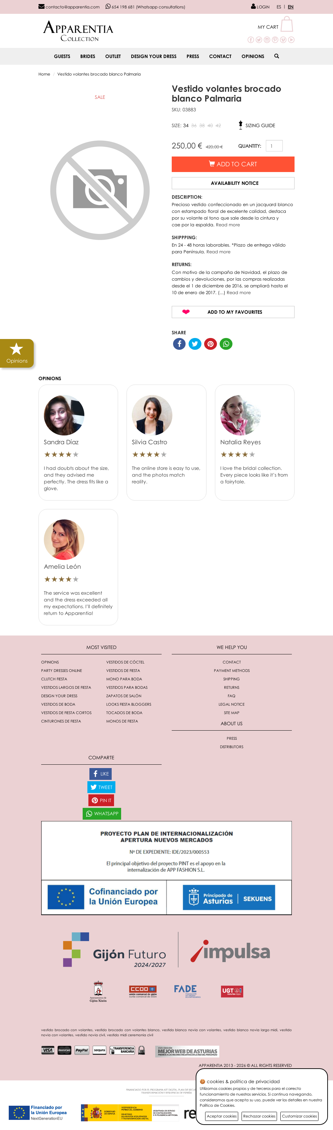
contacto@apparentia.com (69, 6)
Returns (231, 687)
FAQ (231, 696)
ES (279, 6)
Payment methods (232, 670)
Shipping (231, 679)
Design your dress (153, 56)
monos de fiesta (122, 721)
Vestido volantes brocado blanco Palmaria (99, 74)
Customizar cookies (299, 1116)
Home (44, 74)
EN (291, 6)
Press (193, 56)
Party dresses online (61, 670)
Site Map (232, 712)
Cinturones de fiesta (61, 721)
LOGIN (260, 6)
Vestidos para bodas (126, 687)
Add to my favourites (234, 312)
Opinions (253, 56)
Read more (228, 224)
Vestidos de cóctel (125, 662)
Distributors (231, 746)
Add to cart (233, 164)
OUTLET (113, 56)
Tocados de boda (124, 712)
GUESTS (62, 56)
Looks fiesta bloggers (128, 704)
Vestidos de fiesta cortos (66, 712)
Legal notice (232, 704)
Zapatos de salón (123, 696)
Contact (220, 56)
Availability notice (234, 183)
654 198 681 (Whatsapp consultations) (145, 6)
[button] (276, 27)
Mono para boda (124, 679)
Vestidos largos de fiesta (66, 687)
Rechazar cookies (259, 1116)
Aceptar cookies (222, 1116)
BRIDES (87, 56)
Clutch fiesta (54, 679)
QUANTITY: (249, 146)
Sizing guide (260, 125)
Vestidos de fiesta (123, 670)
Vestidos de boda (58, 704)
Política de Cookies (217, 1105)
